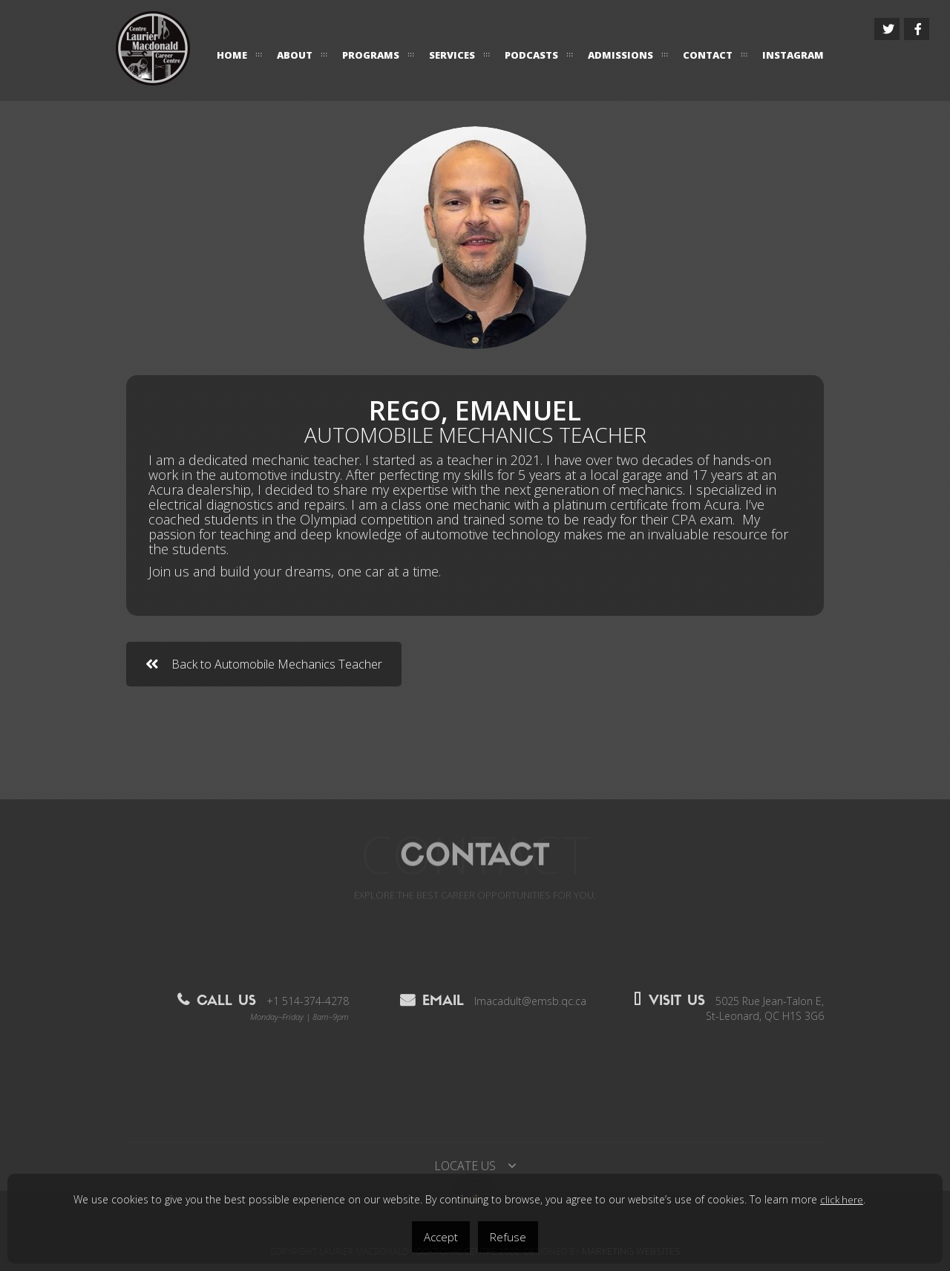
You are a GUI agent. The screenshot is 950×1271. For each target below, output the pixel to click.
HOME (232, 55)
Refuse (508, 1236)
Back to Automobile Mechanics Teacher (263, 664)
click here (841, 1199)
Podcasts (531, 55)
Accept (441, 1236)
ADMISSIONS (620, 55)
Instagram (793, 55)
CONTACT (708, 55)
